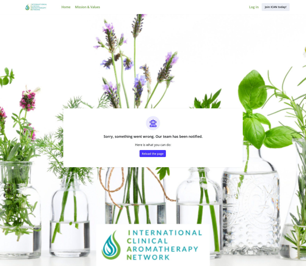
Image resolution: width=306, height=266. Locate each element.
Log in (254, 7)
